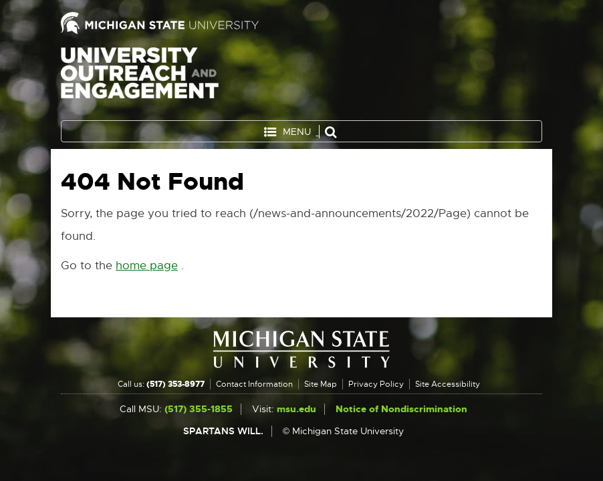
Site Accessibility (447, 384)
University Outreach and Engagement (140, 80)
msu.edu (296, 409)
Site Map (320, 384)
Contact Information (254, 384)
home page (147, 266)
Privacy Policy (376, 384)
